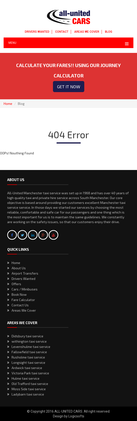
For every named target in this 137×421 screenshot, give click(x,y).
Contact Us (20, 305)
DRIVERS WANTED (37, 31)
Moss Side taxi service (29, 389)
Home (8, 103)
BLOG (108, 31)
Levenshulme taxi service (31, 347)
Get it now (68, 86)
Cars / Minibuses (25, 289)
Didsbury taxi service (27, 336)
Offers (16, 284)
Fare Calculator (23, 300)
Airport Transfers (25, 273)
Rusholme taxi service (28, 357)
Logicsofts (76, 416)
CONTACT (61, 31)
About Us (19, 268)
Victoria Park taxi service (30, 373)
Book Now (19, 294)
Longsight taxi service (28, 362)
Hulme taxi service (25, 378)
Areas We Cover (24, 310)
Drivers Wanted (23, 278)
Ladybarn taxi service (28, 394)
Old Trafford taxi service (30, 384)
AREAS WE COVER (86, 31)
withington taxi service (29, 341)
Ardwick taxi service (27, 368)
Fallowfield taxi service (29, 352)
